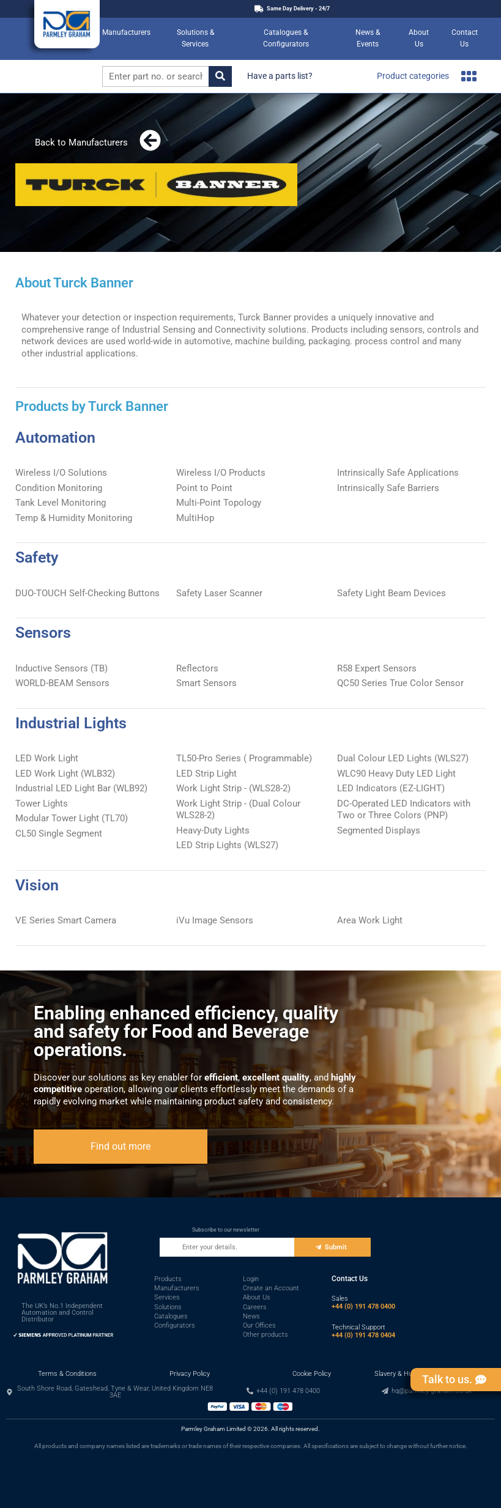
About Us (419, 38)
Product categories (427, 76)
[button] (110, 1392)
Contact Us (464, 38)
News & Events (367, 38)
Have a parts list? (280, 76)
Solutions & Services (195, 38)
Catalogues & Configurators (286, 38)
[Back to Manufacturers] (150, 140)
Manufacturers (126, 32)
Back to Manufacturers (81, 142)
